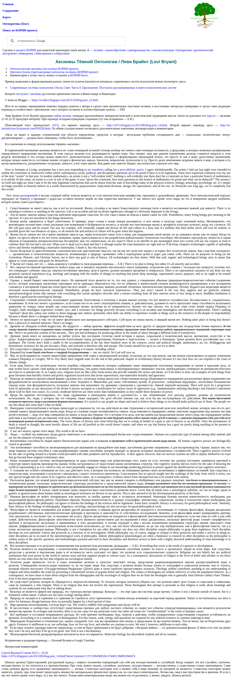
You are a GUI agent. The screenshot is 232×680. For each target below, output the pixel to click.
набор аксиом (62, 115)
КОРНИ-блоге (79, 75)
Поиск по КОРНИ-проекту (20, 30)
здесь (211, 115)
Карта (7, 17)
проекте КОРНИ (26, 50)
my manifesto (96, 169)
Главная (8, 4)
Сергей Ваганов (11, 652)
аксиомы (36, 93)
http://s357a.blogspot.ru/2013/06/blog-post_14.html (137, 125)
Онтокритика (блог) (16, 23)
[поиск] (65, 41)
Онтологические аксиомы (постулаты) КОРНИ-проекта (44, 68)
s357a (55, 125)
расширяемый (28, 195)
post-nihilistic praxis (132, 169)
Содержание (11, 10)
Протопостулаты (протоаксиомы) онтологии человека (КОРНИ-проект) (54, 72)
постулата (22, 93)
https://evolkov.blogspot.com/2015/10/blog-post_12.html (65, 100)
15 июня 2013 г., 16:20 (34, 652)
